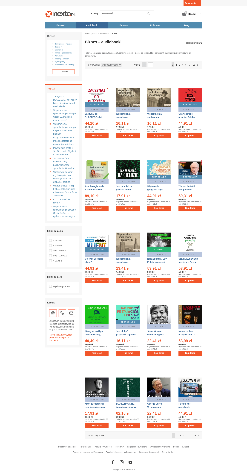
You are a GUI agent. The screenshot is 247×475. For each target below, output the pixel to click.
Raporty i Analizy (62, 59)
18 (193, 65)
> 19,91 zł (57, 260)
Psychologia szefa (61, 286)
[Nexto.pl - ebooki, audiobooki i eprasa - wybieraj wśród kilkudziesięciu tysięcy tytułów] (61, 14)
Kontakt (185, 447)
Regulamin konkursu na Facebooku (88, 452)
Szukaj (94, 13)
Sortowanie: (94, 65)
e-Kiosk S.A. (130, 470)
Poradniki (59, 56)
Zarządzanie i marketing (64, 65)
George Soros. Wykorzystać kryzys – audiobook (157, 407)
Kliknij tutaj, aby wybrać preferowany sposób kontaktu (60, 337)
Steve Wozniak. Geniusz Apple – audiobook (155, 334)
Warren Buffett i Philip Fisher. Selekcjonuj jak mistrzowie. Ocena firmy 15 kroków (65, 190)
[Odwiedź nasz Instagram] (121, 462)
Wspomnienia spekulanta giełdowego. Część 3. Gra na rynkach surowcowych (64, 211)
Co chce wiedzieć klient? (61, 201)
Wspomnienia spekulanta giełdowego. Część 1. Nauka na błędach (64, 129)
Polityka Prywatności (103, 447)
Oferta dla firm (168, 452)
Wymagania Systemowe (160, 447)
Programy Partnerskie (67, 447)
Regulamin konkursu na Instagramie (121, 452)
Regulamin (119, 447)
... (190, 65)
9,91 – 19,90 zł (60, 255)
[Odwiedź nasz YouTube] (130, 462)
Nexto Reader (85, 447)
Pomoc (176, 447)
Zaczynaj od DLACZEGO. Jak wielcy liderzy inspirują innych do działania (65, 101)
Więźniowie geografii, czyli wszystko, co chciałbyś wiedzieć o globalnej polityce (63, 177)
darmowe (57, 245)
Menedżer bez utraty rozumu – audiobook (186, 334)
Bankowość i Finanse (63, 44)
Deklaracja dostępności (149, 452)
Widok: (137, 65)
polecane (57, 240)
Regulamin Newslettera (137, 447)
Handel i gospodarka (63, 53)
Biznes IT (58, 47)
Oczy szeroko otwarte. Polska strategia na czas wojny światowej (64, 140)
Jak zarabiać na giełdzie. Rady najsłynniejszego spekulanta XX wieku (63, 163)
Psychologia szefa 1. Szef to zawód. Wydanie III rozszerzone (65, 151)
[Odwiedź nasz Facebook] (112, 462)
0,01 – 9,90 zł (59, 250)
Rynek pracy (60, 62)
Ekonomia (59, 50)
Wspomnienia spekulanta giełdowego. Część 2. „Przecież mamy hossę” (64, 115)
